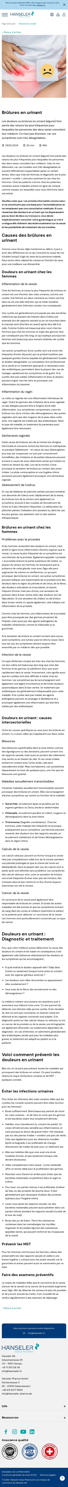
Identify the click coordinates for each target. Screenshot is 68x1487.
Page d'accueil (9, 23)
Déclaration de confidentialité (16, 1471)
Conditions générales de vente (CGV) (19, 1475)
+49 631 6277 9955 (12, 1389)
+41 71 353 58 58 (11, 1367)
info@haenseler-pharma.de (17, 1393)
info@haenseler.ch (34, 1333)
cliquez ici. (41, 5)
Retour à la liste (11, 32)
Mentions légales (48, 1475)
